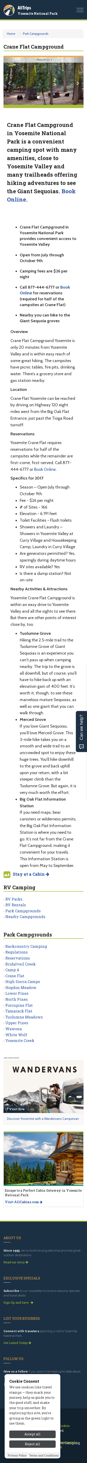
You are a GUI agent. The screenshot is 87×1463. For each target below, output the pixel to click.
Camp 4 (12, 969)
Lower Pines (16, 993)
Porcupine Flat (19, 1005)
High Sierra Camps (22, 981)
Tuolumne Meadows (24, 1017)
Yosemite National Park (38, 13)
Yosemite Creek (19, 1040)
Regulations (16, 952)
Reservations (17, 958)
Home (11, 33)
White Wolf (16, 1034)
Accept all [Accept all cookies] (32, 1434)
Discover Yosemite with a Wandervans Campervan (43, 1119)
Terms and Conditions (44, 1455)
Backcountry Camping (26, 946)
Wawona (13, 1028)
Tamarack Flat (18, 1011)
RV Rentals (15, 904)
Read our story (15, 1262)
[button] (9, 81)
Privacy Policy (17, 1455)
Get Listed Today (17, 1343)
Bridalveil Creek (20, 964)
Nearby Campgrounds (25, 916)
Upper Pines (16, 1022)
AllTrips (24, 7)
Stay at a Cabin (31, 874)
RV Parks (13, 899)
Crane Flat (14, 975)
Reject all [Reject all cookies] (32, 1444)
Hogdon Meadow (20, 987)
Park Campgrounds (35, 33)
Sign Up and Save (18, 1302)
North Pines (16, 999)
